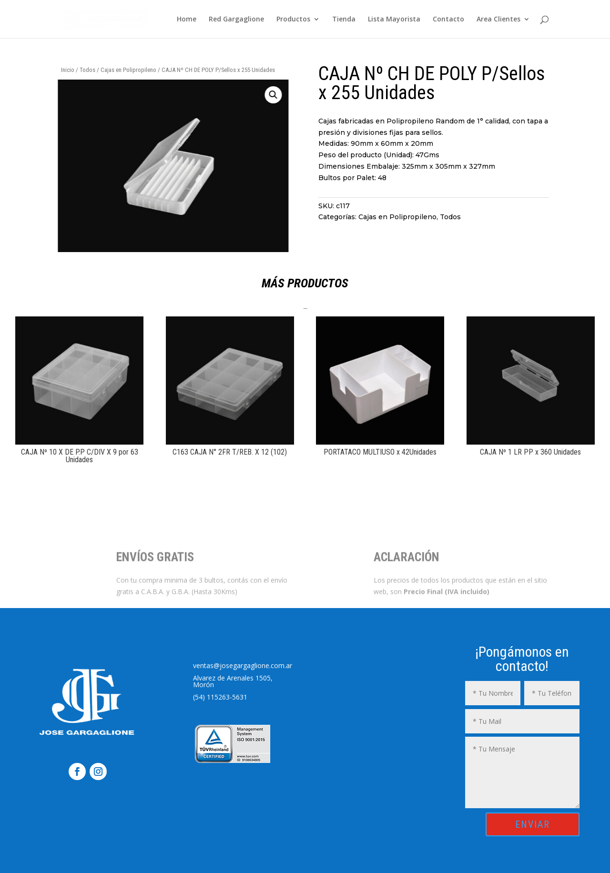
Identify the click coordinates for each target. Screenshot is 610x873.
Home (186, 19)
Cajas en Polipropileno (128, 69)
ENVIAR (532, 824)
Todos (87, 69)
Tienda (344, 19)
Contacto (448, 19)
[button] (223, 94)
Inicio (67, 69)
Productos (293, 19)
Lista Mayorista (394, 19)
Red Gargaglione (236, 19)
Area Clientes (498, 19)
